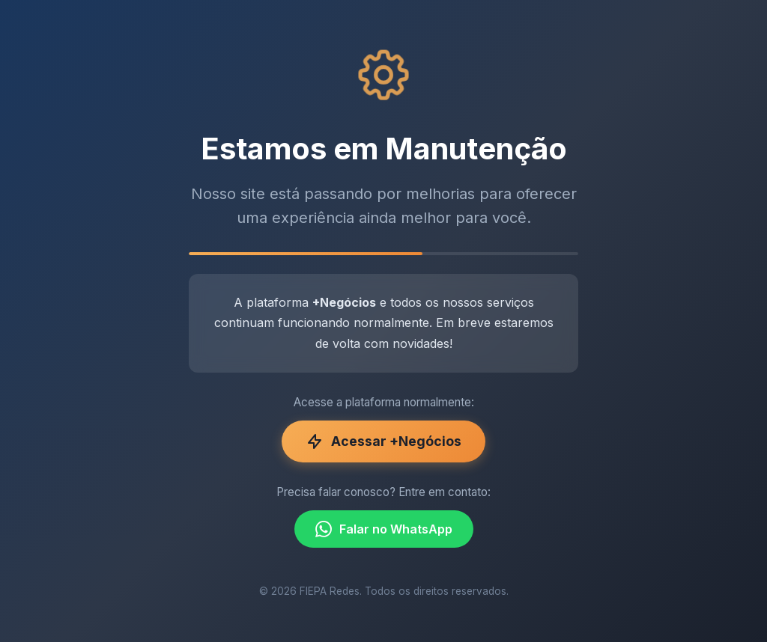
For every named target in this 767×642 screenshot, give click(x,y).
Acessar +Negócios (383, 441)
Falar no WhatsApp (383, 529)
